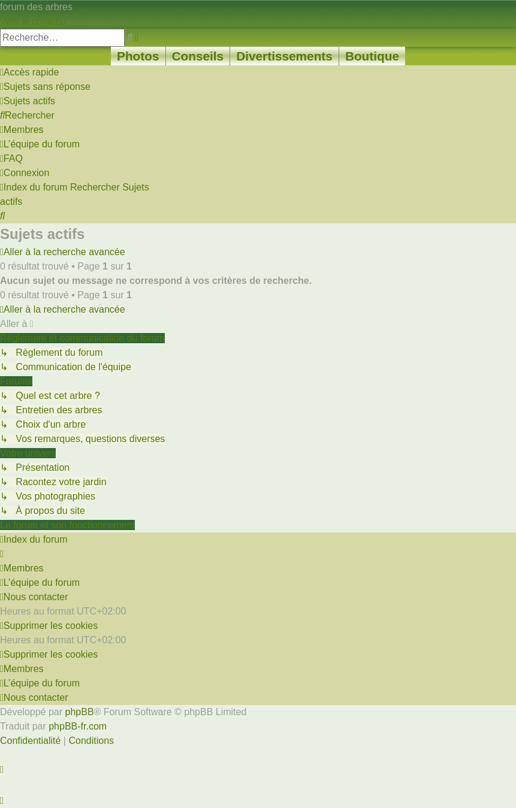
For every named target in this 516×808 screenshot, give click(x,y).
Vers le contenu (33, 21)
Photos (138, 56)
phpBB (79, 712)
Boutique (372, 56)
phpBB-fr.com (78, 726)
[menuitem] (45, 86)
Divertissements (284, 56)
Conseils (198, 56)
